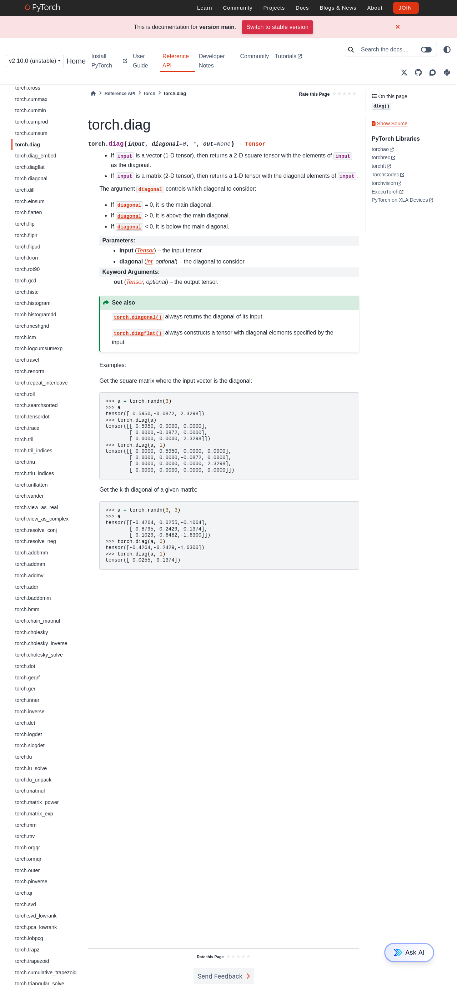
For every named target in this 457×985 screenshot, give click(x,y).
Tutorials (285, 56)
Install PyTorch (101, 61)
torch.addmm (30, 564)
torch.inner (27, 700)
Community (254, 56)
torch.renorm (29, 371)
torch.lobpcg (29, 938)
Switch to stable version (277, 27)
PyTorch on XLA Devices (400, 200)
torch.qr (23, 893)
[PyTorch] (43, 8)
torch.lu (23, 757)
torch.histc (27, 292)
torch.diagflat (29, 167)
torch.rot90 (27, 269)
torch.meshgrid (32, 326)
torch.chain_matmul (37, 621)
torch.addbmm (31, 553)
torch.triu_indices (34, 473)
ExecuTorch (385, 192)
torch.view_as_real (36, 507)
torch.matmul (30, 791)
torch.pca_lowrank (36, 927)
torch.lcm (25, 337)
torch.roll (25, 394)
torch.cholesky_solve (39, 655)
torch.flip (24, 224)
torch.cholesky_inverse (41, 643)
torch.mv (25, 836)
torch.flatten (28, 212)
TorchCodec (385, 174)
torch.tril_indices (33, 450)
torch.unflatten (31, 485)
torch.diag (27, 144)
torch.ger (25, 689)
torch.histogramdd (35, 314)
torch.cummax (31, 99)
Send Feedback (220, 976)
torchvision (384, 183)
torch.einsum (29, 201)
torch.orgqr (27, 847)
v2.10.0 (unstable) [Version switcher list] (32, 61)
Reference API (175, 61)
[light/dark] (447, 50)
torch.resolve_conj (36, 530)
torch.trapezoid (32, 961)
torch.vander (29, 496)
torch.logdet (28, 734)
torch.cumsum (31, 133)
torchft (379, 166)
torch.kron (26, 258)
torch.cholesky (31, 632)
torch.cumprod (31, 122)
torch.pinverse (31, 881)
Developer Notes (212, 61)
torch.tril (24, 439)
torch (149, 93)
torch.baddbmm (33, 598)
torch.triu (25, 462)
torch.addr (26, 587)
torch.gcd (25, 280)
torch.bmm (27, 609)
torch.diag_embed (35, 156)
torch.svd (25, 904)
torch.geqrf (27, 677)
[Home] (93, 93)
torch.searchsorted (36, 405)
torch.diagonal (31, 178)
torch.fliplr (26, 235)
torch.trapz (27, 950)
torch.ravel (27, 360)
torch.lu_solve (31, 768)
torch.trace (27, 428)
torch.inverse (29, 711)
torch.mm (25, 825)
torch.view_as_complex (42, 519)
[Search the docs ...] (397, 49)
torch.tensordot (32, 416)
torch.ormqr (28, 859)
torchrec (381, 157)
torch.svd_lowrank (35, 916)
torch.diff (25, 190)
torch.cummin (30, 110)
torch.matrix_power (37, 802)
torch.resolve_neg (35, 541)
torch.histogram (32, 303)
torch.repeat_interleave (41, 383)
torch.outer (27, 870)
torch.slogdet (29, 745)
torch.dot (25, 666)
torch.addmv (29, 575)
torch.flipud (27, 247)
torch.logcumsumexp (38, 348)
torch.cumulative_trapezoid (45, 972)
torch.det (25, 723)
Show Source (389, 123)
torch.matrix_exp (34, 813)
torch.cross (27, 88)
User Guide (140, 61)
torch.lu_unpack (33, 780)
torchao (380, 149)
